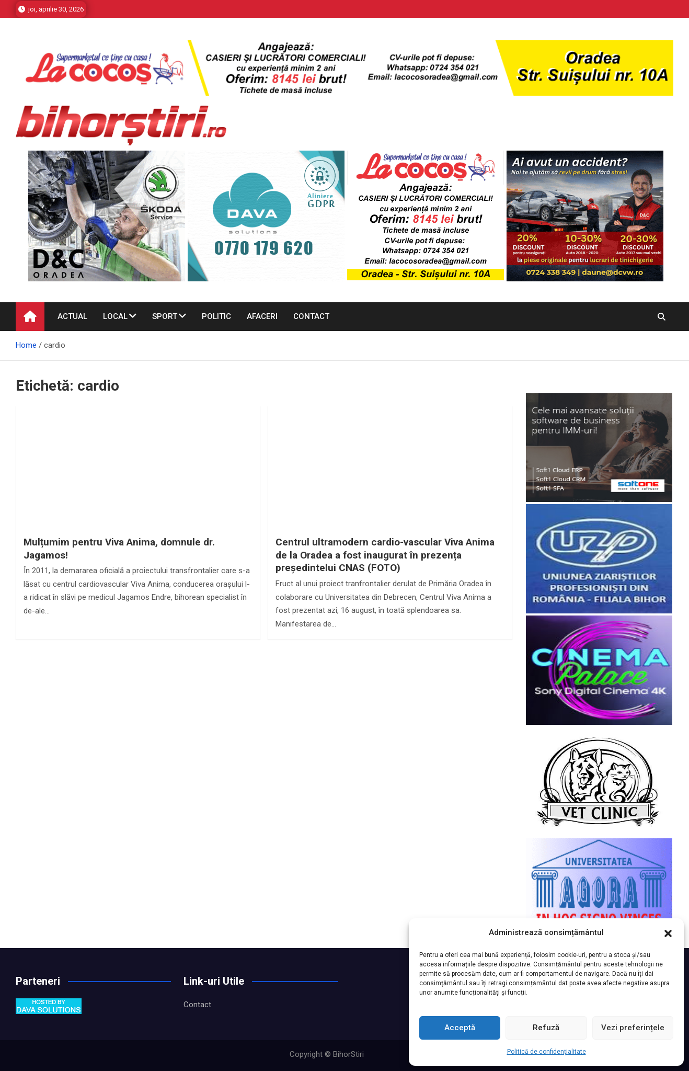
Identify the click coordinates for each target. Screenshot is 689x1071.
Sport (164, 316)
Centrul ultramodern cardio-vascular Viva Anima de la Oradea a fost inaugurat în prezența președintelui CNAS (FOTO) (385, 555)
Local (115, 316)
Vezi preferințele (632, 1027)
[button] (668, 933)
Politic (216, 316)
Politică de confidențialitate (546, 1051)
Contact (311, 316)
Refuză (546, 1027)
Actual (72, 316)
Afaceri (262, 316)
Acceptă (459, 1027)
